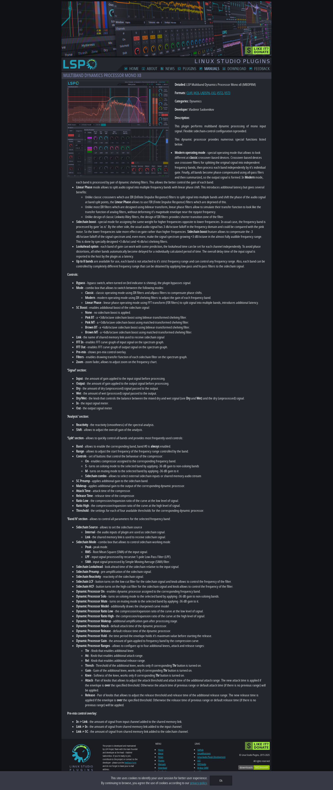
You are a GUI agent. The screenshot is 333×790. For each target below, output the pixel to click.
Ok (221, 781)
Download (238, 69)
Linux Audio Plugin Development (212, 757)
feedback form (114, 762)
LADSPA (203, 92)
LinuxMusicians (204, 753)
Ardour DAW (203, 768)
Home (136, 69)
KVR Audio (202, 764)
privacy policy (198, 783)
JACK (194, 92)
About (154, 69)
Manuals (213, 69)
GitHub (201, 750)
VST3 (226, 92)
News (171, 69)
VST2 (218, 92)
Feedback (263, 69)
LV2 (212, 92)
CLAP (188, 92)
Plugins (191, 69)
